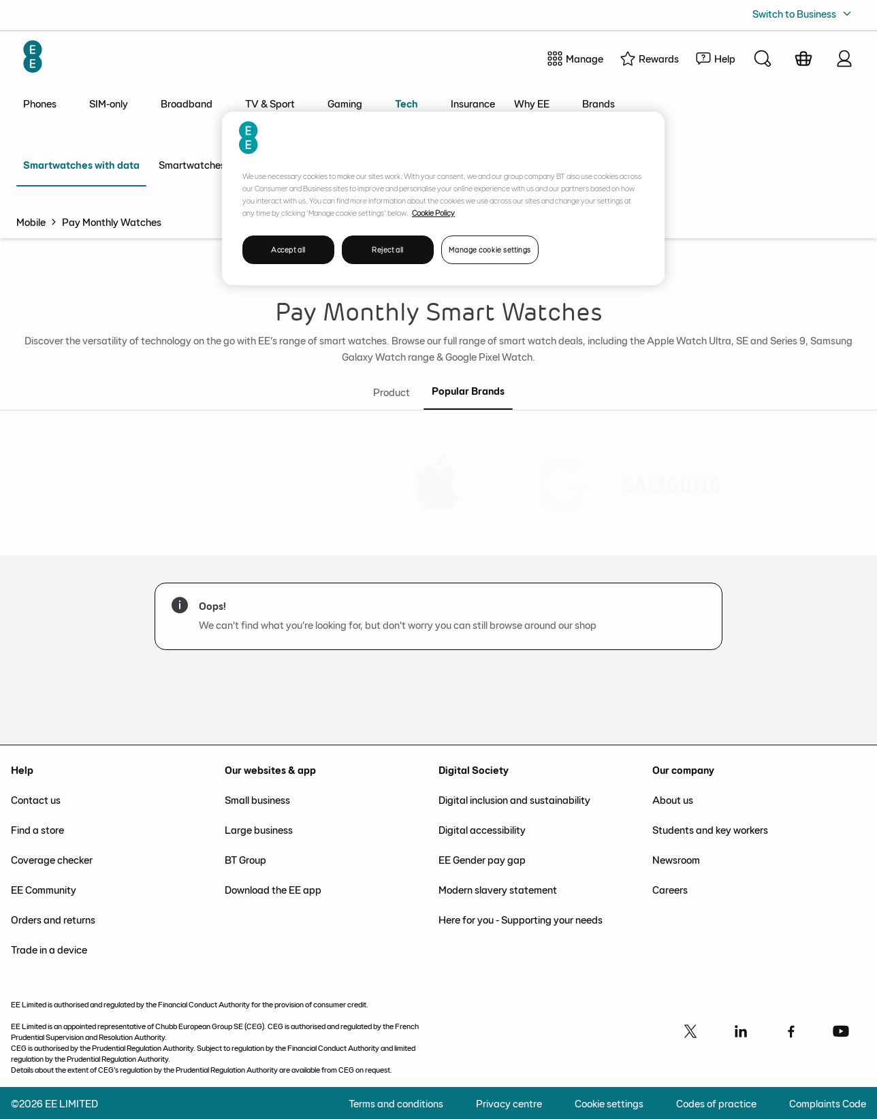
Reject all (388, 249)
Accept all (288, 249)
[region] (443, 198)
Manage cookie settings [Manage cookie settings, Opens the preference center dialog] (490, 249)
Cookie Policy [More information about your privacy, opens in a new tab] (433, 212)
